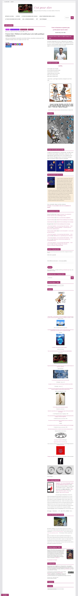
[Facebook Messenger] (20, 44)
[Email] (9, 44)
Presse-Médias (30, 29)
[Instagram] (15, 44)
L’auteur (18, 16)
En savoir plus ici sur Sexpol (52, 559)
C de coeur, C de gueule (15, 29)
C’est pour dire (43, 7)
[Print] (22, 44)
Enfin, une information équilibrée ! (64, 217)
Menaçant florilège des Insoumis (60, 244)
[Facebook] (11, 44)
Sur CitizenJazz (43, 19)
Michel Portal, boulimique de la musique (65, 219)
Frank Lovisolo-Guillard (52, 230)
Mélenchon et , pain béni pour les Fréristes (63, 235)
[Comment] (7, 44)
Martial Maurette (50, 221)
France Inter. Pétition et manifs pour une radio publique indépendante (24, 35)
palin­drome (62, 444)
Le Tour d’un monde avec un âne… (52, 532)
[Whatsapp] (18, 44)
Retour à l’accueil (9, 16)
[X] (13, 44)
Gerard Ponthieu (50, 217)
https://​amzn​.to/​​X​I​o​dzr (64, 492)
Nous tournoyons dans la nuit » (47, 16)
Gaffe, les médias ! (24, 29)
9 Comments (26, 31)
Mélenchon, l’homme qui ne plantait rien (60, 239)
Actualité (7, 29)
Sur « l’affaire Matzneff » (28, 19)
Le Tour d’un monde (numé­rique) (58, 531)
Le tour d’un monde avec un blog (29, 16)
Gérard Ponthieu (15, 31)
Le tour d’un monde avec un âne (12, 19)
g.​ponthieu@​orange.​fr (66, 269)
